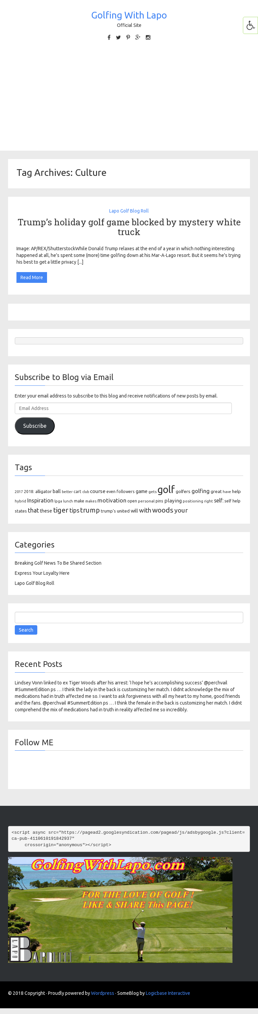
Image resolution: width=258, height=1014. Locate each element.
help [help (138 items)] (236, 491)
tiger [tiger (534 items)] (61, 510)
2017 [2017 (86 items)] (19, 492)
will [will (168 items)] (134, 511)
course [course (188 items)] (97, 491)
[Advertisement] (129, 95)
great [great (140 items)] (216, 491)
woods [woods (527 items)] (162, 510)
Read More (31, 277)
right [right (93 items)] (208, 501)
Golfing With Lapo (129, 15)
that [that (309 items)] (33, 510)
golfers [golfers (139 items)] (183, 491)
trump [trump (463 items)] (90, 510)
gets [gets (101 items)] (152, 491)
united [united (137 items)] (123, 511)
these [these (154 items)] (46, 511)
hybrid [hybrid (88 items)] (20, 501)
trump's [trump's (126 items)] (108, 511)
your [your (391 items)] (181, 510)
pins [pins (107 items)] (159, 501)
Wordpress (102, 993)
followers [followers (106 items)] (126, 491)
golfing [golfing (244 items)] (200, 491)
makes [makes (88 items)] (90, 501)
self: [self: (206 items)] (218, 500)
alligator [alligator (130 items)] (43, 491)
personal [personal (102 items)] (146, 501)
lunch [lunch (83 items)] (68, 501)
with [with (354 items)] (145, 510)
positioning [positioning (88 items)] (193, 501)
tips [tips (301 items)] (74, 510)
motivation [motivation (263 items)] (111, 500)
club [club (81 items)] (85, 492)
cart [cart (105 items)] (77, 491)
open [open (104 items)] (132, 501)
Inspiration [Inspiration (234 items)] (40, 500)
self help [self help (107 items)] (232, 501)
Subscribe (34, 426)
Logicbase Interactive (168, 993)
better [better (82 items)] (67, 492)
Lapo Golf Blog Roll (129, 211)
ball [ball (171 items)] (57, 491)
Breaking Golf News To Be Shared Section (58, 563)
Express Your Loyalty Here (42, 573)
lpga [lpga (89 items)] (58, 501)
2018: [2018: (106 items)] (29, 491)
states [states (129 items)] (21, 511)
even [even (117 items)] (111, 491)
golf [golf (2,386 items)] (166, 489)
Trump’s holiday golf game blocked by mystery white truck (129, 226)
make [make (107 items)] (79, 501)
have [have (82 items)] (227, 492)
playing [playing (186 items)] (173, 500)
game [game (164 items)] (141, 491)
